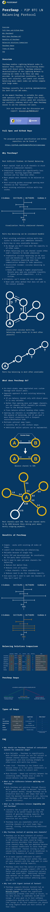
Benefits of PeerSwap (10, 39)
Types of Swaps (8, 48)
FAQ (3, 52)
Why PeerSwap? (7, 33)
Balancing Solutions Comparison (15, 42)
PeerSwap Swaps (8, 45)
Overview (5, 27)
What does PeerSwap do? (11, 36)
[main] (25, 12)
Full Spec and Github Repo (13, 30)
